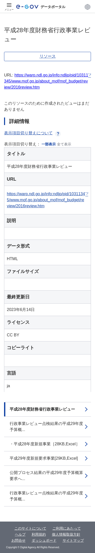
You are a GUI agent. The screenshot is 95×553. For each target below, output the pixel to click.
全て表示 (64, 144)
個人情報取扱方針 (66, 534)
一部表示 (49, 144)
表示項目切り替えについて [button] (32, 133)
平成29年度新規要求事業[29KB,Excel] (44, 458)
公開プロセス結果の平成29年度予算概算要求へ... (46, 475)
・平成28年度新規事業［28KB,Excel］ (45, 444)
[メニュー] (9, 6)
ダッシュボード (44, 540)
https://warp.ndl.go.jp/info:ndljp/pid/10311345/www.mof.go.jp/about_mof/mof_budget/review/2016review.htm (46, 81)
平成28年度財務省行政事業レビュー (42, 409)
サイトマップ (73, 540)
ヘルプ (20, 534)
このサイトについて (30, 528)
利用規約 (39, 534)
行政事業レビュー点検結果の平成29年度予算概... (46, 426)
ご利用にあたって (66, 528)
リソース (48, 56)
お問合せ (18, 540)
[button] (87, 7)
